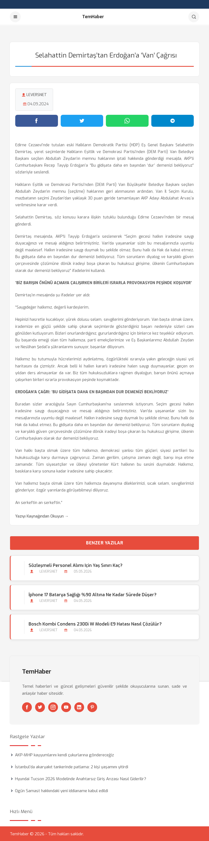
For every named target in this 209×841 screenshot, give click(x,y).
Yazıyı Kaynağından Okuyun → (42, 515)
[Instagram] (53, 707)
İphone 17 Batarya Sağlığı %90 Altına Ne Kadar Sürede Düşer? (92, 594)
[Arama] (193, 16)
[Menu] (15, 16)
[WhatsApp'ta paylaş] (127, 120)
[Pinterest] (92, 707)
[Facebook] (27, 707)
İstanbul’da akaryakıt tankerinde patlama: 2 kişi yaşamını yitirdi (71, 766)
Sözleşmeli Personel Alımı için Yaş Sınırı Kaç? (75, 565)
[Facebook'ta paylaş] (36, 120)
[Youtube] (66, 707)
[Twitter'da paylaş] (82, 120)
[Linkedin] (79, 707)
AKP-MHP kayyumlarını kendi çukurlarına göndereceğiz (64, 754)
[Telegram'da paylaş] (172, 120)
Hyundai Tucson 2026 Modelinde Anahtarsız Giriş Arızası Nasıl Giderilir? (80, 778)
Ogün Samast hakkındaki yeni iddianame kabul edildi (61, 790)
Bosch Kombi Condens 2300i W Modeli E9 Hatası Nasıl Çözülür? (95, 624)
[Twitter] (40, 707)
